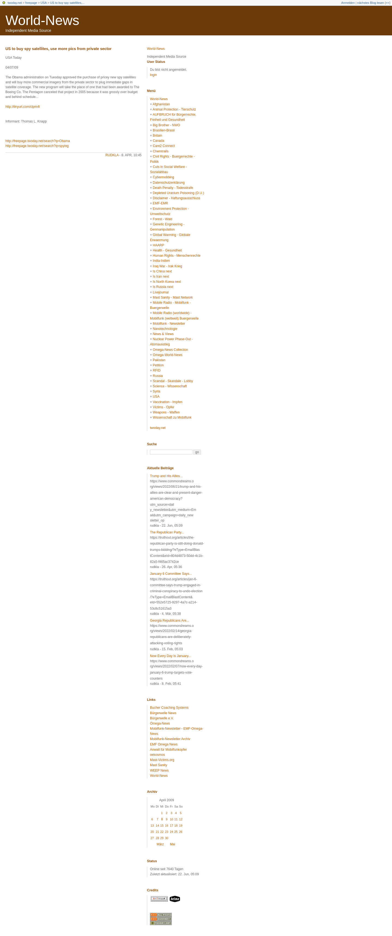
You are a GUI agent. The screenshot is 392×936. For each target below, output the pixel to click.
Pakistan (159, 360)
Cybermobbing (163, 177)
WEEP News (159, 770)
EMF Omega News (163, 744)
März (160, 844)
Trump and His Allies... (166, 476)
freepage (31, 2)
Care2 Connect (164, 146)
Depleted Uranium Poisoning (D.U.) (178, 193)
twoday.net (15, 2)
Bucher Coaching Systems (169, 708)
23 (166, 831)
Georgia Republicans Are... (169, 620)
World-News (42, 20)
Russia (158, 376)
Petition (158, 365)
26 (180, 831)
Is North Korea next (167, 282)
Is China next (162, 271)
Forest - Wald (162, 219)
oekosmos (157, 755)
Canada (158, 141)
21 (157, 831)
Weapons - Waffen (166, 412)
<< (387, 2)
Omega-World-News (167, 355)
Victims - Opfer (163, 407)
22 (162, 831)
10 (171, 819)
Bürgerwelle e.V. (162, 718)
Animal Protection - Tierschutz (174, 109)
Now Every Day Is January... (170, 656)
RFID (156, 370)
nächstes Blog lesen (370, 2)
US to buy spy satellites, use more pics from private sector (58, 49)
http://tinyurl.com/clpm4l (22, 107)
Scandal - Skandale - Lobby (173, 381)
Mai (172, 844)
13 (152, 825)
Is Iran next (161, 276)
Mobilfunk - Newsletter (169, 324)
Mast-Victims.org (162, 760)
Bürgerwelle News (163, 713)
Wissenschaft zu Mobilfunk (172, 417)
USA (44, 2)
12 (180, 819)
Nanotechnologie (165, 329)
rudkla (111, 155)
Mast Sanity (158, 765)
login (153, 75)
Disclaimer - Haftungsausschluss (176, 198)
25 (175, 831)
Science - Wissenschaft (170, 386)
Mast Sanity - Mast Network (173, 297)
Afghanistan (161, 104)
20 (152, 831)
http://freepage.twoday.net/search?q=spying (37, 146)
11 (175, 819)
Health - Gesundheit (167, 250)
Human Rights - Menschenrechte (176, 255)
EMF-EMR (160, 203)
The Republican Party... (167, 532)
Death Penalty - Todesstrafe (173, 188)
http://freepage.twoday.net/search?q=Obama (37, 141)
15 (162, 825)
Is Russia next (163, 287)
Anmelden (348, 2)
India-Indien (161, 261)
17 (171, 825)
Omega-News (160, 723)
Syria (156, 391)
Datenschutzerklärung (169, 183)
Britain (157, 135)
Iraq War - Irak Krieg (167, 266)
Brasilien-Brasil (163, 130)
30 (166, 838)
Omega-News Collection (170, 350)
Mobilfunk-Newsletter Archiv (170, 739)
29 (162, 838)
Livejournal (161, 292)
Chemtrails (160, 151)
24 (171, 831)
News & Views (163, 334)
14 (157, 825)
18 (175, 825)
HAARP (158, 245)
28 (157, 838)
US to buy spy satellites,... (67, 2)
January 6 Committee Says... (171, 574)
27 (152, 838)
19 (180, 825)
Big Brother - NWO (166, 125)
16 (166, 825)
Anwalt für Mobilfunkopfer (168, 749)
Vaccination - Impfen (167, 402)
